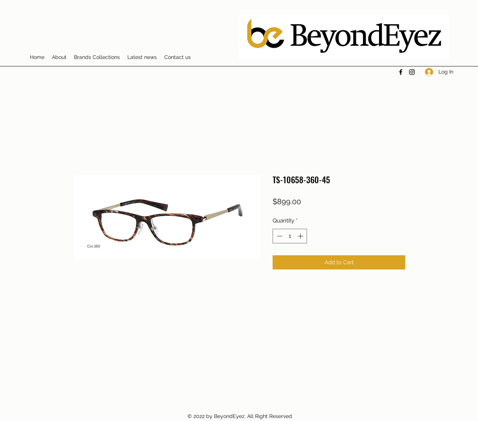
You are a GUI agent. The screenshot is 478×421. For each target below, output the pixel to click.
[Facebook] (400, 72)
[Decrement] (279, 236)
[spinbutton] (290, 236)
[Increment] (301, 236)
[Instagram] (412, 72)
